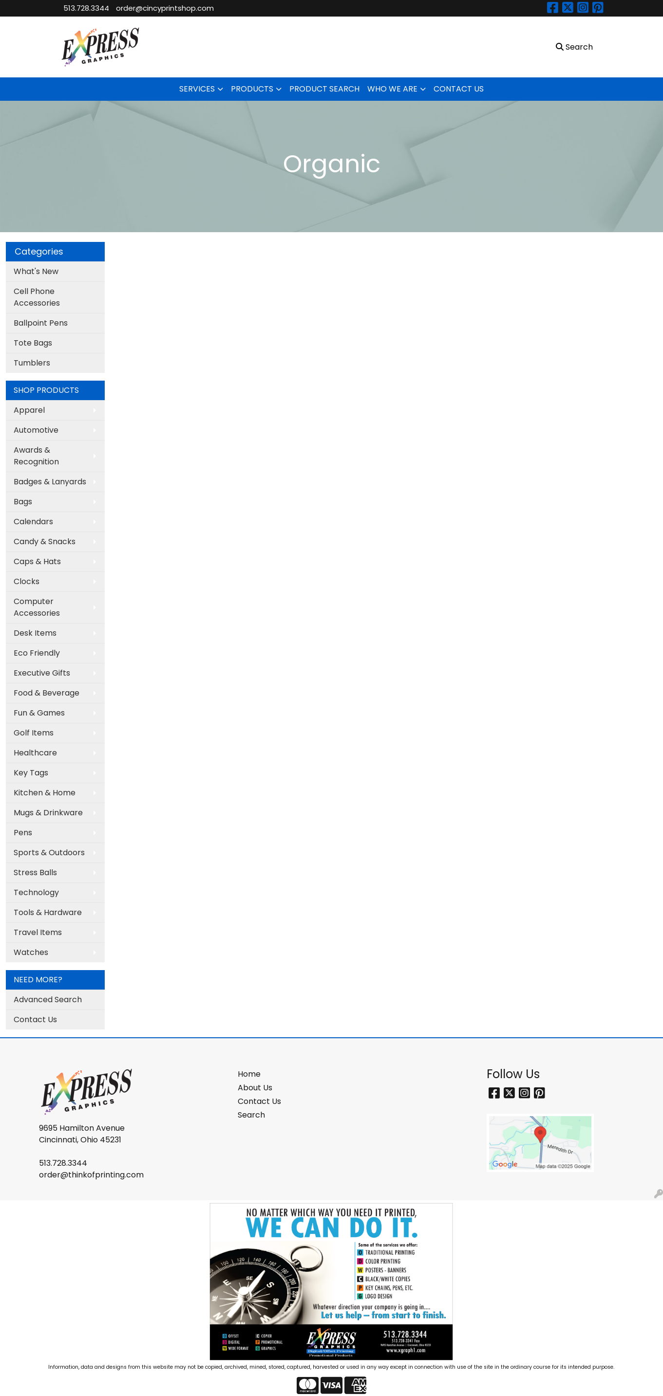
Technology (36, 892)
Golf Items (34, 732)
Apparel (29, 410)
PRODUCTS (252, 88)
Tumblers (32, 362)
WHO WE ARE (392, 88)
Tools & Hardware (48, 912)
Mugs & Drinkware (48, 812)
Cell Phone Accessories (37, 297)
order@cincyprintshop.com (165, 8)
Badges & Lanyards (50, 481)
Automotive (36, 430)
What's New (36, 271)
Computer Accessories (37, 607)
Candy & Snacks (45, 541)
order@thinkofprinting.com (91, 1174)
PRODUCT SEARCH (324, 88)
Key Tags (31, 772)
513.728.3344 (86, 8)
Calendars (33, 521)
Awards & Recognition (36, 455)
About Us (255, 1087)
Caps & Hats (37, 561)
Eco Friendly (37, 653)
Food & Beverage (46, 692)
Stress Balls (35, 872)
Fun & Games (39, 712)
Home (249, 1074)
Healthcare (35, 752)
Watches (31, 952)
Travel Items (38, 932)
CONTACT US (459, 88)
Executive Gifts (42, 673)
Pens (23, 832)
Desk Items (35, 633)
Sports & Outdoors (49, 852)
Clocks (26, 581)
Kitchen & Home (45, 792)
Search (251, 1114)
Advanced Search (48, 999)
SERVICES (197, 88)
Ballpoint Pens (41, 323)
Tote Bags (33, 343)
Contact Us (35, 1019)
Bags (23, 501)
